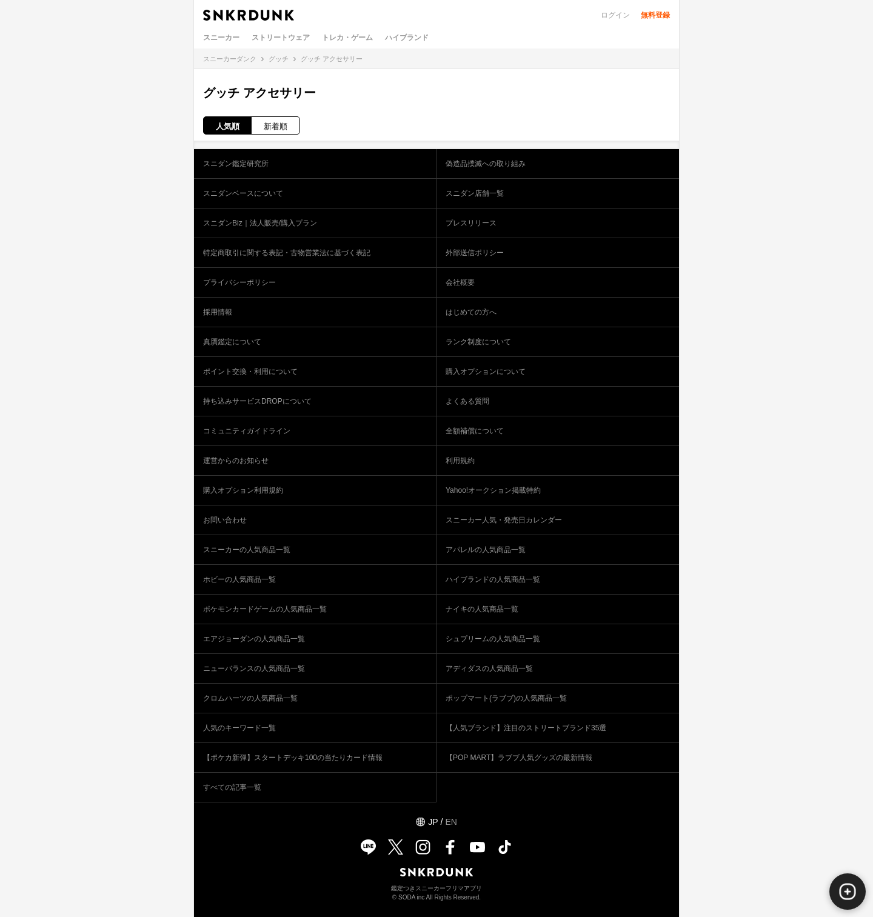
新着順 (275, 126)
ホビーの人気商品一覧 (239, 579)
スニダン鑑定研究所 (236, 163)
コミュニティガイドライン (246, 431)
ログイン (615, 15)
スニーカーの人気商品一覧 (246, 549)
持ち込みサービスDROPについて (257, 401)
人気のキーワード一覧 (239, 728)
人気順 (227, 126)
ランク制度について (478, 342)
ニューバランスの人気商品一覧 (254, 668)
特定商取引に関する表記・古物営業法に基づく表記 (286, 252)
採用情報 (217, 312)
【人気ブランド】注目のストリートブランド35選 (526, 728)
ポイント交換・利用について (250, 371)
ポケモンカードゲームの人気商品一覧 (265, 609)
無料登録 (655, 15)
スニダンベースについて (243, 193)
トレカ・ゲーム (347, 37)
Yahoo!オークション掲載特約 (493, 490)
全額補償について (475, 431)
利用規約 (460, 460)
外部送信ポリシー (475, 252)
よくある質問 (467, 401)
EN (451, 822)
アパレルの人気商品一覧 (486, 549)
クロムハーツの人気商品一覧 (250, 698)
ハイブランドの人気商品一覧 (493, 579)
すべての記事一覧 (232, 787)
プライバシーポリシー (239, 282)
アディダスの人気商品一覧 (489, 668)
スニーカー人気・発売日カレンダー (504, 520)
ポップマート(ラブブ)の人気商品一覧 (506, 698)
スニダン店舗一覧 (475, 193)
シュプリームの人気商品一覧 (493, 639)
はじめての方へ (471, 312)
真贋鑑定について (232, 342)
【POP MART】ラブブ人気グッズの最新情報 (519, 757)
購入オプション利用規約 (243, 490)
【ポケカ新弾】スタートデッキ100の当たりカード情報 (293, 757)
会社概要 (460, 282)
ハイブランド (407, 37)
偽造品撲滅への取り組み (486, 163)
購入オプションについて (486, 371)
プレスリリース (471, 223)
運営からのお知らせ (236, 460)
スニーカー (221, 37)
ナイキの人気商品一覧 (482, 609)
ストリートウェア (281, 37)
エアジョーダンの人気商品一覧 (254, 639)
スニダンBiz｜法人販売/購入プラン (260, 223)
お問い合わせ (225, 520)
